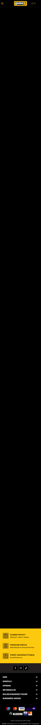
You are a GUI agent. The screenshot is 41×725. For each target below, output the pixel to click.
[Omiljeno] (33, 4)
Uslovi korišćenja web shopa (20, 721)
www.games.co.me (13, 724)
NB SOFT (29, 724)
